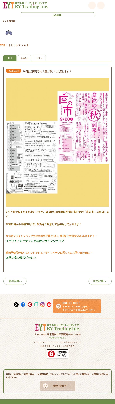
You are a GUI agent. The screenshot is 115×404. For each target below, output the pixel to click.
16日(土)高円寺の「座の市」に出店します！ (47, 71)
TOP (2, 45)
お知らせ (25, 58)
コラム (39, 58)
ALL (9, 58)
